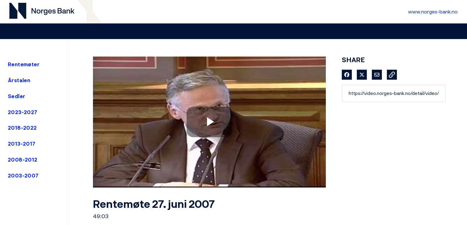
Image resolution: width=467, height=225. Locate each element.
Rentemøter (23, 64)
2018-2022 (22, 128)
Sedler (16, 96)
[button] (392, 75)
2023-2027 (23, 112)
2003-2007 (23, 175)
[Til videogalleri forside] (41, 12)
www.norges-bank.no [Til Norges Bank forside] (433, 11)
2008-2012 (23, 159)
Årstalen (19, 80)
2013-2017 (22, 144)
